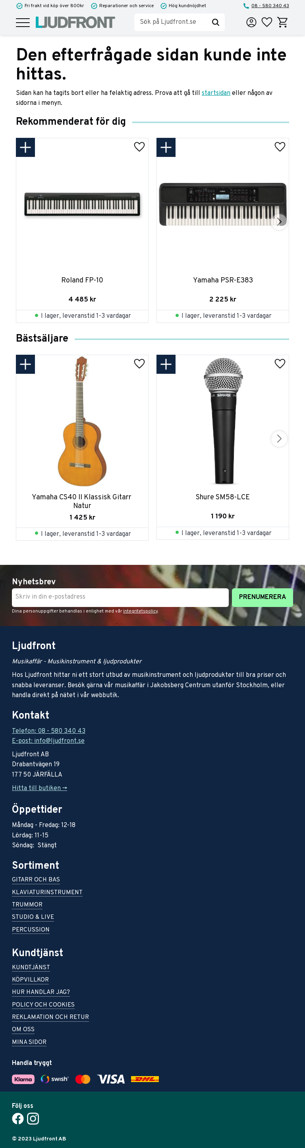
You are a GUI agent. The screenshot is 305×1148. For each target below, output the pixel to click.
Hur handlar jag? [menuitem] (41, 993)
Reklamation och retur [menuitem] (50, 1018)
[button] (23, 23)
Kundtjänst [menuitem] (31, 968)
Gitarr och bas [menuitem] (36, 880)
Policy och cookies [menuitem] (43, 1005)
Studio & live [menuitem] (33, 917)
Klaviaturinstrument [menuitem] (47, 893)
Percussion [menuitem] (31, 930)
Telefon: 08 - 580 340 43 (48, 731)
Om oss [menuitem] (23, 1030)
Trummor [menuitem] (27, 905)
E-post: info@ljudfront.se (48, 741)
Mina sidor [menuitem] (29, 1043)
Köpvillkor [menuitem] (30, 980)
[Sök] (216, 22)
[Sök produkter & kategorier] (170, 22)
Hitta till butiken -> (39, 788)
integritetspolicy (140, 611)
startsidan (216, 93)
